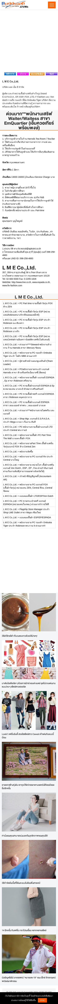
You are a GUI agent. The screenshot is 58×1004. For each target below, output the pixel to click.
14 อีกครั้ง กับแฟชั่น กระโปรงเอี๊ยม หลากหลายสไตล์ (24, 930)
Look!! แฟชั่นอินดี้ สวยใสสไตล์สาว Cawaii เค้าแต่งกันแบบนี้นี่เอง (28, 735)
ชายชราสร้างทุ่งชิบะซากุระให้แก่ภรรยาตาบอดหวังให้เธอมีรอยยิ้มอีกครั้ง (28, 786)
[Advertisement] (29, 42)
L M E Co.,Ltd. (29, 296)
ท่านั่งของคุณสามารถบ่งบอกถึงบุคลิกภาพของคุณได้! (25, 835)
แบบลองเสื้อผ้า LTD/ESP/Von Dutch (36, 496)
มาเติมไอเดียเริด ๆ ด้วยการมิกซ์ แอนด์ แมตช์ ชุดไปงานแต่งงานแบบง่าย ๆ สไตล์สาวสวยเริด (29, 685)
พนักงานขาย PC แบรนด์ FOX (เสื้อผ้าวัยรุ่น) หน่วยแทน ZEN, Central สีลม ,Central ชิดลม (27, 487)
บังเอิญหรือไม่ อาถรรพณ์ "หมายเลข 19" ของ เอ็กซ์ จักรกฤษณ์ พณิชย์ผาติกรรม (29, 979)
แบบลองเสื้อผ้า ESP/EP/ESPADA (35, 517)
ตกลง (42, 1000)
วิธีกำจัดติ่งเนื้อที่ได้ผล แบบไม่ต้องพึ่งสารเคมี (21, 883)
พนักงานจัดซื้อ (26, 451)
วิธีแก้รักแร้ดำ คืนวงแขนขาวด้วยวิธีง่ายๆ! (19, 636)
